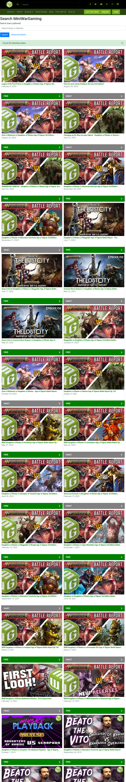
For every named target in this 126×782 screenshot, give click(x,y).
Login (116, 12)
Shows (11, 12)
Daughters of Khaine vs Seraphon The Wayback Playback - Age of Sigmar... (31, 750)
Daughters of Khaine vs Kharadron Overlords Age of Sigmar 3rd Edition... (30, 238)
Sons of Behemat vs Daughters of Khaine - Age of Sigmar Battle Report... (30, 391)
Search (5, 35)
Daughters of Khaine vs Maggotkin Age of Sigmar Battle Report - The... (91, 238)
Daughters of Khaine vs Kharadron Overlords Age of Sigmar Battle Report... (93, 750)
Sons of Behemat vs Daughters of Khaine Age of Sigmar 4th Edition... (28, 135)
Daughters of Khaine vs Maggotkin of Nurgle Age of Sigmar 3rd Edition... (30, 545)
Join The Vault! (92, 12)
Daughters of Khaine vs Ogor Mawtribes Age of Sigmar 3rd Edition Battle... (92, 545)
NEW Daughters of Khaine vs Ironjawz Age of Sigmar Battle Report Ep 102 (30, 647)
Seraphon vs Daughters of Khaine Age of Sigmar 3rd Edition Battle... (90, 596)
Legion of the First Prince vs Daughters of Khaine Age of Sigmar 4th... (29, 84)
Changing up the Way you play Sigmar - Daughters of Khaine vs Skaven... (92, 135)
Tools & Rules (41, 12)
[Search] (50, 4)
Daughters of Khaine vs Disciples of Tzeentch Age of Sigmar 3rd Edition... (30, 494)
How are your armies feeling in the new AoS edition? (84, 84)
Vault (20, 12)
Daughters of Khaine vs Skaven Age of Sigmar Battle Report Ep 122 (90, 391)
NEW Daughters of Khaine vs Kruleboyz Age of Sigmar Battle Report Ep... (30, 442)
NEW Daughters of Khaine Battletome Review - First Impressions (27, 699)
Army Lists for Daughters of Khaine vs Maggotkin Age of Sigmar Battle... (30, 289)
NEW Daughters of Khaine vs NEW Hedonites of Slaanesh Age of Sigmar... (92, 699)
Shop (51, 12)
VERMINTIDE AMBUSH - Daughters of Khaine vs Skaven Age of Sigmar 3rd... (31, 186)
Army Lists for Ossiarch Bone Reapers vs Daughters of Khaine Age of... (29, 340)
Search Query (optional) (10, 23)
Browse (29, 12)
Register (105, 12)
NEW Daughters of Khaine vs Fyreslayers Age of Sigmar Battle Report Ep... (92, 442)
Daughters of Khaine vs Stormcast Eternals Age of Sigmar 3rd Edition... (91, 186)
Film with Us (60, 12)
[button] (90, 4)
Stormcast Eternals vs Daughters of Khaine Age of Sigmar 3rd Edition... (91, 494)
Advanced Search (18, 35)
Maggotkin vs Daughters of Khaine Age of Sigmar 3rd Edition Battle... (90, 340)
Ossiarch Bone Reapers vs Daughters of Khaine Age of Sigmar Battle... (91, 289)
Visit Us (71, 12)
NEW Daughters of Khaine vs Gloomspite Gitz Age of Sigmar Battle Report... (93, 647)
